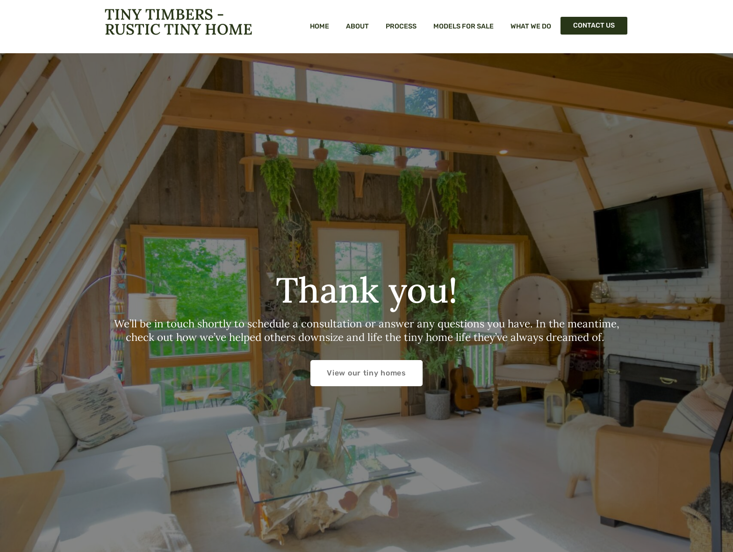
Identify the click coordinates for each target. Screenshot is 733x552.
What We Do (530, 26)
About (357, 26)
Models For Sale (463, 26)
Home (319, 26)
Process (401, 26)
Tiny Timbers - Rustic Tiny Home (178, 22)
